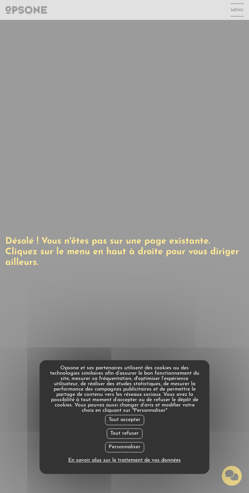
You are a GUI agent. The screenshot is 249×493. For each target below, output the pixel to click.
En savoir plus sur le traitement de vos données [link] (124, 460)
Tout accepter (124, 419)
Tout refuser (124, 433)
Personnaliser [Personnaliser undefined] (124, 447)
